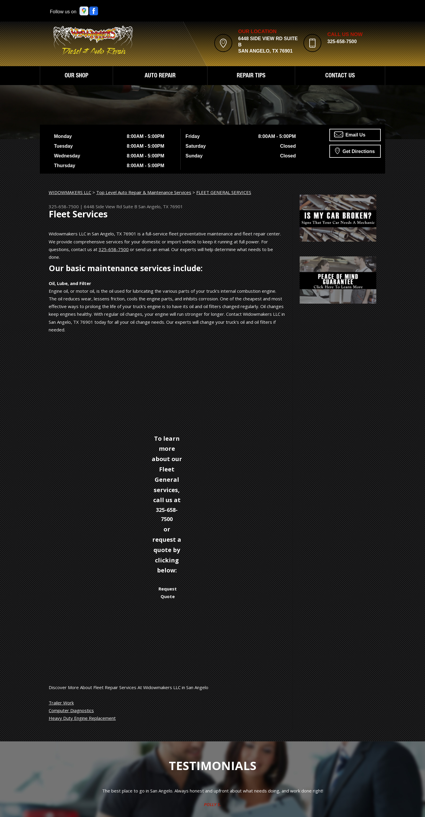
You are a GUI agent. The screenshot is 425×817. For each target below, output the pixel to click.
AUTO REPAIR (160, 76)
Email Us (349, 134)
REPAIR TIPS (251, 76)
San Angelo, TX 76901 (160, 206)
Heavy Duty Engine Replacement (82, 718)
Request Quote (167, 592)
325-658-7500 (342, 41)
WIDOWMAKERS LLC (70, 192)
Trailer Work (61, 703)
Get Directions (355, 150)
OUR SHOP (76, 76)
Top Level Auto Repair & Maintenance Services (143, 192)
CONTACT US (340, 76)
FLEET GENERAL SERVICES (223, 192)
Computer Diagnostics (71, 710)
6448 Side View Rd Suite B (110, 206)
